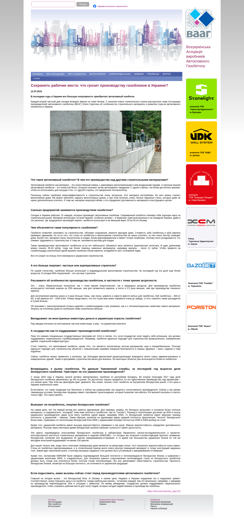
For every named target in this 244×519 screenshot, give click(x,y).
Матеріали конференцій (162, 504)
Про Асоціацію (55, 74)
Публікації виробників (161, 502)
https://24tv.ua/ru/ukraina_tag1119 (163, 491)
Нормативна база (120, 74)
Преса (153, 506)
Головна (37, 74)
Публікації (153, 74)
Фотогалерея (97, 74)
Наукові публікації (159, 508)
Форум (167, 74)
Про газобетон (77, 74)
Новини (139, 74)
